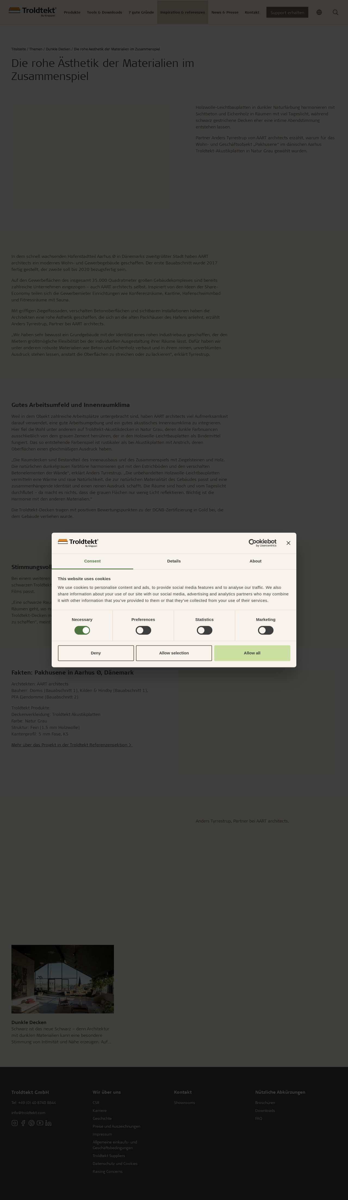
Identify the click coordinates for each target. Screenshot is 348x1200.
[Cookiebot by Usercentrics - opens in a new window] (252, 543)
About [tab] (256, 561)
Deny (96, 653)
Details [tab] (174, 561)
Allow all (252, 653)
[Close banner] (288, 543)
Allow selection (174, 653)
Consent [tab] (92, 561)
